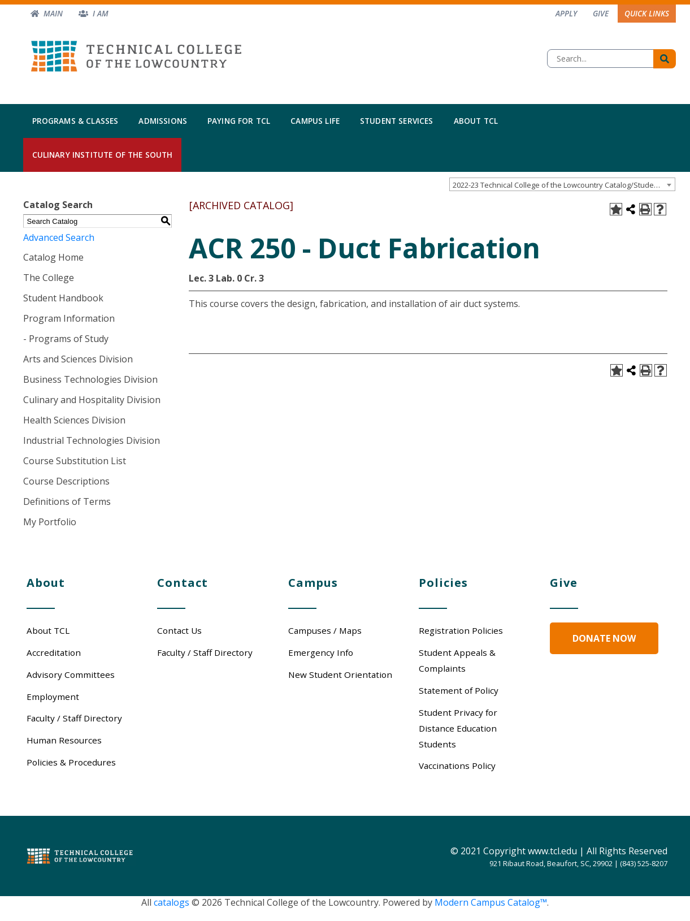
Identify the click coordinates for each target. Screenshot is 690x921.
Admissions (162, 120)
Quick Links (646, 13)
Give (601, 13)
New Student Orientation (340, 674)
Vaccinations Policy (457, 765)
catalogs (171, 902)
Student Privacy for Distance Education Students (458, 728)
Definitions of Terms (67, 501)
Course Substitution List (74, 461)
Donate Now (604, 638)
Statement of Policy (458, 690)
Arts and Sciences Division (78, 359)
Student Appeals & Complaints (457, 660)
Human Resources (64, 740)
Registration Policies (461, 630)
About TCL (476, 120)
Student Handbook (63, 298)
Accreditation (54, 652)
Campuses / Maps (325, 630)
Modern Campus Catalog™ (491, 902)
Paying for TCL (238, 120)
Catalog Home (53, 257)
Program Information (69, 318)
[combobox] (562, 184)
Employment (53, 696)
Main (53, 13)
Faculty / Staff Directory (74, 718)
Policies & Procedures (71, 762)
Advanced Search (58, 237)
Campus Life (315, 120)
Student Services (396, 120)
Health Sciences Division (74, 420)
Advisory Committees (71, 674)
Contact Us (179, 630)
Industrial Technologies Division (91, 440)
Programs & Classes (75, 120)
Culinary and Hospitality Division (91, 400)
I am (101, 13)
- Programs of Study (66, 338)
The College (48, 277)
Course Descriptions (66, 481)
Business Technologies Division (90, 379)
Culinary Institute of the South (102, 154)
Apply (566, 13)
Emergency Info (320, 652)
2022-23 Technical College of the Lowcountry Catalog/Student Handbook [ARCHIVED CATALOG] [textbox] (564, 185)
